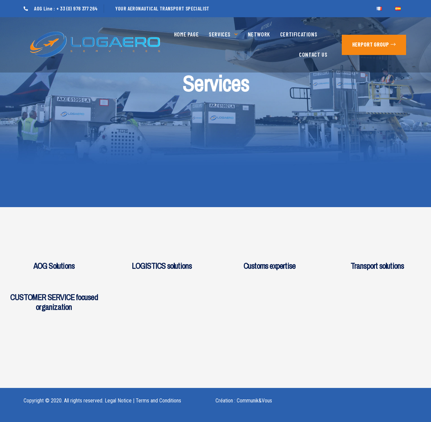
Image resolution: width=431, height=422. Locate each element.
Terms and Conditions (158, 400)
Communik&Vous (254, 400)
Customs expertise (269, 265)
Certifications (298, 34)
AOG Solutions (54, 265)
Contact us (313, 54)
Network (259, 34)
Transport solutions (377, 265)
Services (223, 34)
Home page (186, 34)
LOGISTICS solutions (162, 265)
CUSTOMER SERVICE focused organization (54, 302)
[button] (374, 45)
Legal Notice (118, 400)
